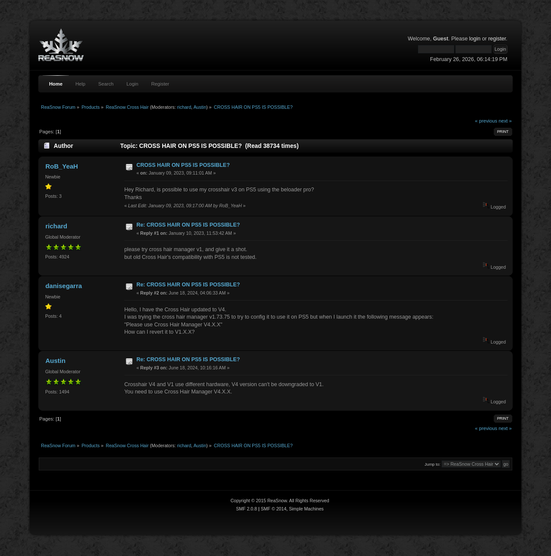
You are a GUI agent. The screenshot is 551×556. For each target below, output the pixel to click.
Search (106, 83)
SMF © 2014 (274, 508)
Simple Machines (306, 508)
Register (160, 83)
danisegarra (63, 285)
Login (132, 83)
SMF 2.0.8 (246, 508)
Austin (199, 107)
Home (55, 83)
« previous (486, 120)
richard (184, 107)
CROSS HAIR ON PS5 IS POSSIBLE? (183, 165)
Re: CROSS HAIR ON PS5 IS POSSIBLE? (188, 225)
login (474, 39)
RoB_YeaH (61, 166)
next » (505, 120)
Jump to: (432, 464)
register (497, 39)
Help (80, 83)
